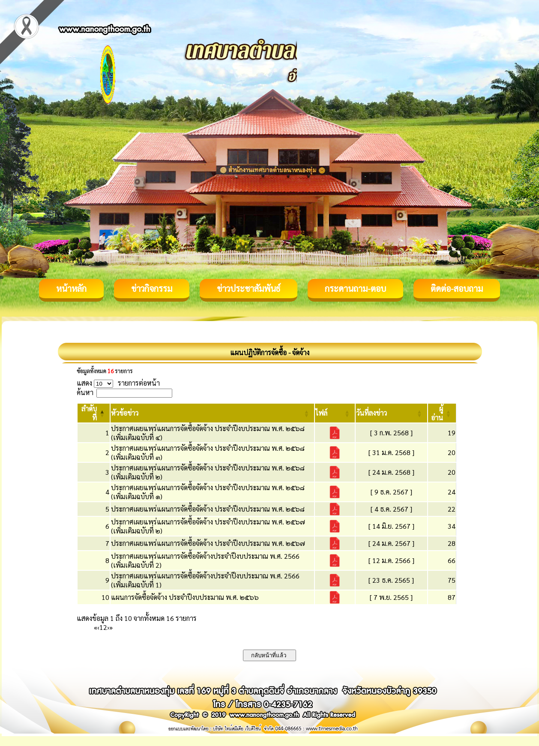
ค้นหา (85, 392)
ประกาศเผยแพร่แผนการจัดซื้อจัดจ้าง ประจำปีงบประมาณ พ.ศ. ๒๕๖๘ (208, 508)
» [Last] (111, 627)
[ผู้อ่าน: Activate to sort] (442, 413)
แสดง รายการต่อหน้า (118, 382)
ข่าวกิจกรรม (151, 288)
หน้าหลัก (71, 288)
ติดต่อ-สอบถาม (457, 288)
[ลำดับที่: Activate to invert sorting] (94, 413)
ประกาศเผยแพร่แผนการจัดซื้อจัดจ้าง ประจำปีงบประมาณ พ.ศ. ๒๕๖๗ (208, 543)
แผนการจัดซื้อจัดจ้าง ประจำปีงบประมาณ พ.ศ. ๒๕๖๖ (185, 597)
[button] (124, 412)
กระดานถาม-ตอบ (355, 288)
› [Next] (108, 627)
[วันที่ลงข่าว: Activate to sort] (391, 413)
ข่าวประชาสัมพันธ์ (248, 288)
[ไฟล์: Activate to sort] (335, 413)
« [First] (95, 627)
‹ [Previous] (98, 627)
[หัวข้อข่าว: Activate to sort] (212, 413)
